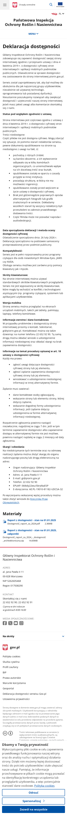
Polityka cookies (11, 656)
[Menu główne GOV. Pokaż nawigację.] (4, 4)
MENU (33, 33)
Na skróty (8, 636)
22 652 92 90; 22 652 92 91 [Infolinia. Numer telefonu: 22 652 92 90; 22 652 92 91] (18, 602)
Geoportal (8, 688)
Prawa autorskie (12, 677)
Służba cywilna (11, 661)
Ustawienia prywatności (16, 699)
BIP (4, 672)
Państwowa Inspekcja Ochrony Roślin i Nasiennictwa (33, 22)
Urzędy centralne (27, 4)
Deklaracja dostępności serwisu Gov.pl (24, 693)
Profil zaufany (10, 667)
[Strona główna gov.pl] (15, 5)
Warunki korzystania (14, 683)
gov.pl (11, 647)
